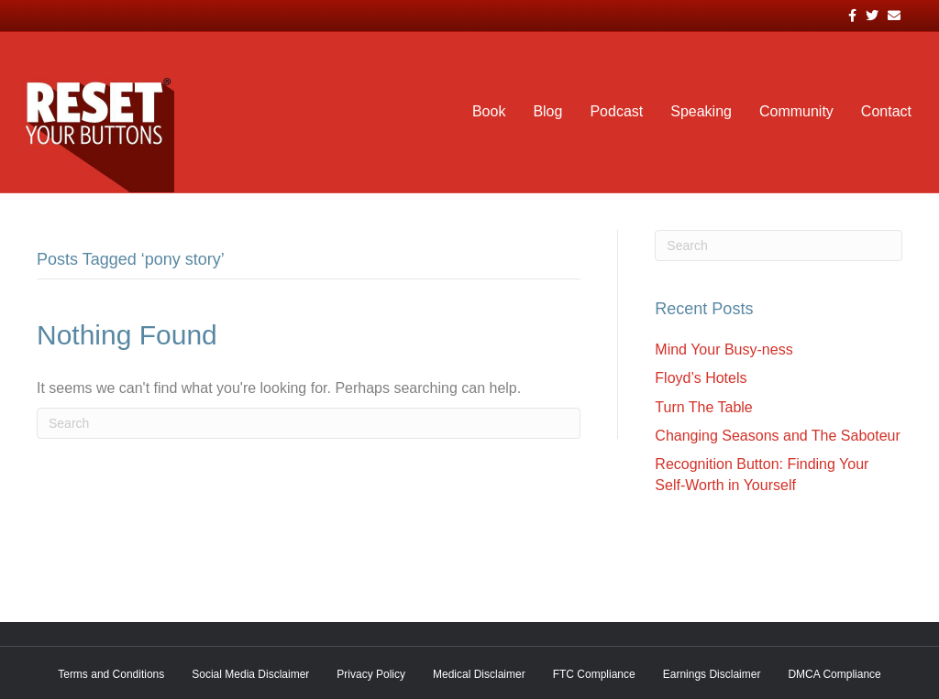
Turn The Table (703, 407)
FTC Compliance (594, 674)
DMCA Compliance (834, 674)
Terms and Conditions (111, 674)
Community (796, 111)
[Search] (308, 423)
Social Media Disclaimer (250, 674)
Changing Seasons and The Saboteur (777, 435)
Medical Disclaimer (479, 674)
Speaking (701, 111)
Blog (547, 111)
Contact (886, 111)
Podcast (616, 111)
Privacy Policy (371, 674)
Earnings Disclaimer (712, 674)
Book (488, 111)
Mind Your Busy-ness (723, 349)
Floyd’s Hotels (700, 378)
